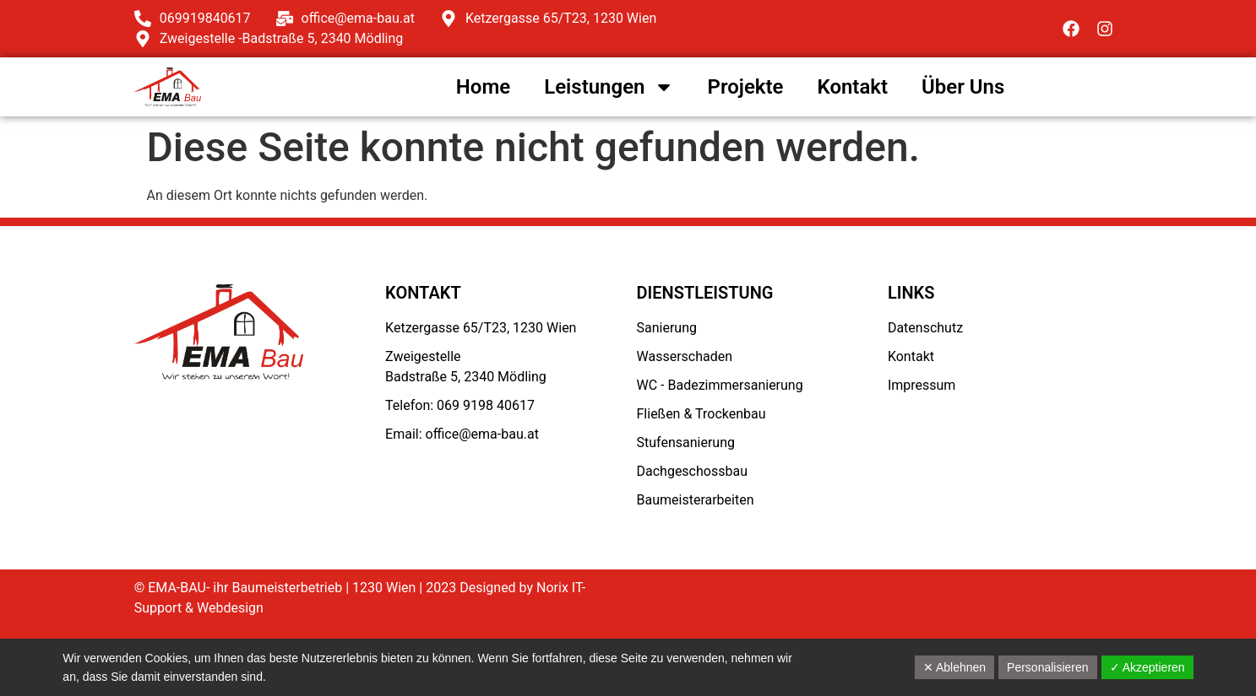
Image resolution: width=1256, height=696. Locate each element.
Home (483, 87)
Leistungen (608, 86)
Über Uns (963, 87)
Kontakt (852, 87)
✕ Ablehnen (954, 667)
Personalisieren (1048, 667)
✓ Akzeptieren (1147, 667)
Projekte (746, 87)
